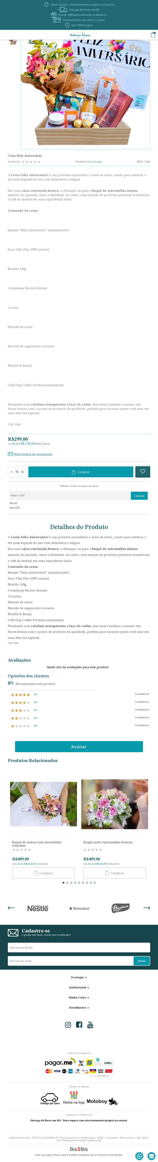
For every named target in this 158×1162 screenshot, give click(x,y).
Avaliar (79, 746)
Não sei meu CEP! (14, 505)
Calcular (139, 496)
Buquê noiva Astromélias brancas (107, 842)
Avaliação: (14, 161)
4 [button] (75, 883)
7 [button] (87, 883)
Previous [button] (11, 908)
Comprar (83, 472)
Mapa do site (94, 1140)
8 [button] (91, 883)
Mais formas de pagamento (33, 454)
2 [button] (67, 883)
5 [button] (79, 883)
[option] (13, 41)
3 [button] (71, 883)
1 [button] (63, 883)
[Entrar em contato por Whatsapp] (139, 1156)
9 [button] (95, 883)
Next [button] (146, 908)
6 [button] (83, 883)
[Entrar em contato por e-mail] (151, 1156)
